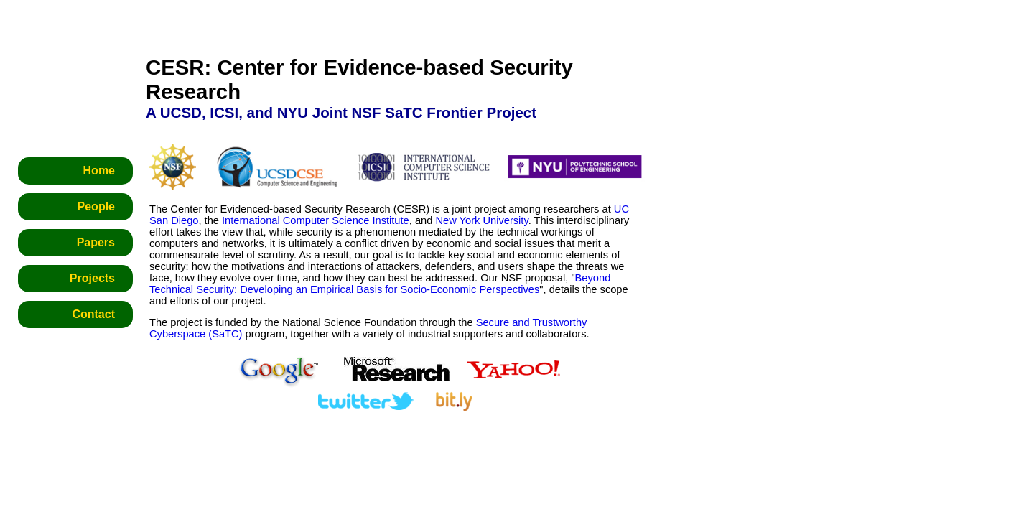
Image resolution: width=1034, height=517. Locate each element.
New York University (481, 220)
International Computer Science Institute (315, 220)
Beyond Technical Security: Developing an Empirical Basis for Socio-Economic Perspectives (379, 283)
